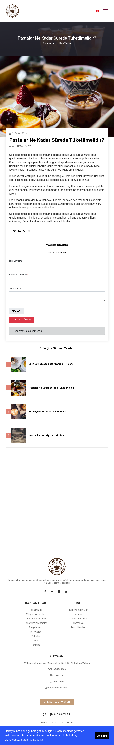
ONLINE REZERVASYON (57, 702)
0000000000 (57, 675)
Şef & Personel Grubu (35, 618)
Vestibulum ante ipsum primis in (47, 435)
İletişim (36, 645)
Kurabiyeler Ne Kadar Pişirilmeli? (47, 411)
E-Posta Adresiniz (19, 274)
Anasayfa (48, 43)
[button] (97, 11)
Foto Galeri (35, 631)
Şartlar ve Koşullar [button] (32, 739)
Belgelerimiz (35, 627)
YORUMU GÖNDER (21, 319)
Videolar (35, 636)
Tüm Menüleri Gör (78, 609)
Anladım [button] (102, 735)
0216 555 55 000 (58, 669)
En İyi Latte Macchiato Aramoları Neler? (51, 364)
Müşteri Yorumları (35, 614)
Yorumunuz (16, 288)
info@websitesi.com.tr (58, 687)
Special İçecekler (78, 618)
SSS (35, 640)
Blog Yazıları (65, 43)
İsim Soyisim (16, 260)
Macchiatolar (78, 627)
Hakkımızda (36, 609)
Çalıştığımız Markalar (36, 623)
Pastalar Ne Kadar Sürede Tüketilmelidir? (52, 387)
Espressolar (78, 623)
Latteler (78, 614)
